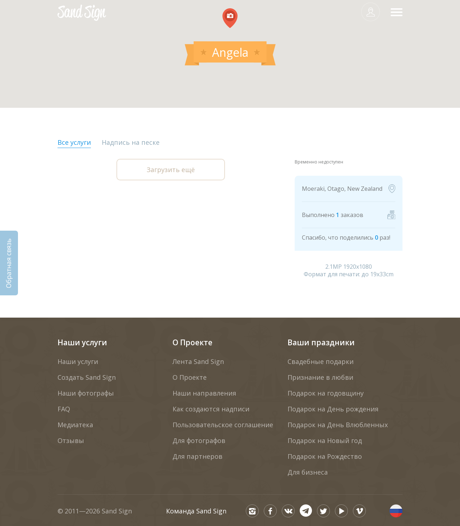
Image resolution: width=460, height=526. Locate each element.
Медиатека (75, 424)
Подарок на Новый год (325, 440)
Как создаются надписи (210, 409)
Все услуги (74, 142)
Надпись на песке (131, 142)
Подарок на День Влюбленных (338, 424)
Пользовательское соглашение (222, 424)
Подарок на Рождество (325, 456)
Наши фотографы (86, 393)
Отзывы (71, 440)
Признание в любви (320, 377)
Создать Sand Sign (87, 377)
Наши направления (204, 393)
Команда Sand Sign (196, 511)
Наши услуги (82, 342)
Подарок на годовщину (326, 393)
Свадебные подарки (321, 361)
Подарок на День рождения (333, 409)
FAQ (64, 409)
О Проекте (192, 342)
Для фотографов (198, 440)
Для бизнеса (308, 472)
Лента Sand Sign (198, 361)
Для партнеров (197, 456)
